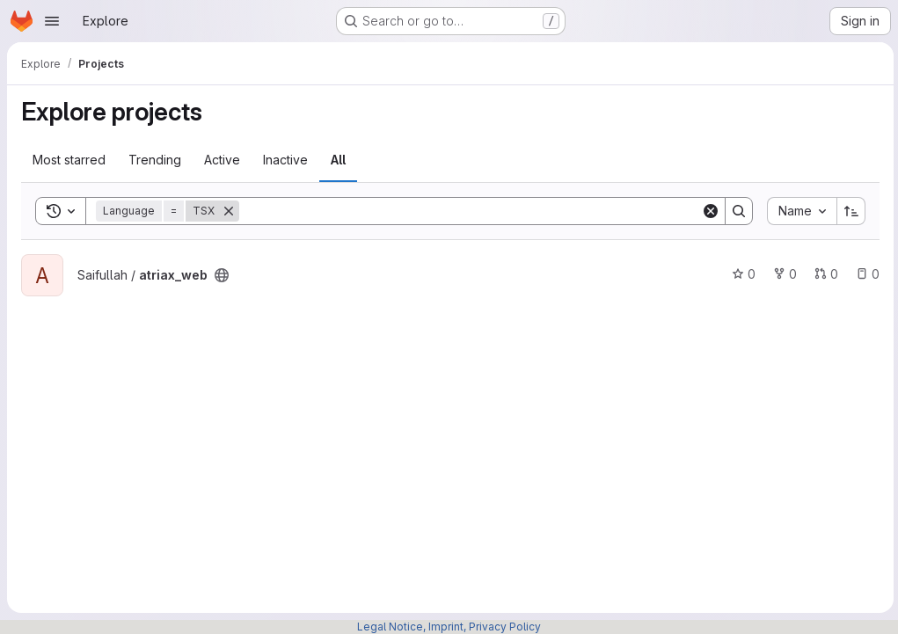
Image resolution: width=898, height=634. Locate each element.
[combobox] (799, 211)
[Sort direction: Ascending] (849, 211)
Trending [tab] (154, 159)
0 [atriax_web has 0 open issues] (865, 273)
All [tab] (338, 159)
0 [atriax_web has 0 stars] (741, 273)
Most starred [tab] (69, 159)
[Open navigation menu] (52, 21)
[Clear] (708, 211)
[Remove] (228, 211)
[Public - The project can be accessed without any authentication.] (222, 275)
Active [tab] (222, 159)
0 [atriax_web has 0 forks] (782, 273)
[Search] (469, 211)
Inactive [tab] (285, 159)
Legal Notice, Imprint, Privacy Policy (449, 626)
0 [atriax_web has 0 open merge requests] (824, 273)
